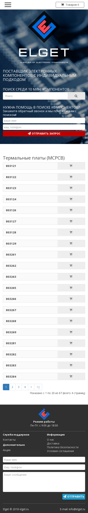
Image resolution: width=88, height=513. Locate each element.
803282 (11, 354)
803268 (11, 321)
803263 (11, 276)
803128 (11, 232)
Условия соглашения (60, 451)
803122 (11, 177)
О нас (50, 439)
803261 (11, 254)
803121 (11, 166)
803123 (11, 188)
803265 (11, 288)
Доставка (53, 443)
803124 (11, 199)
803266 (11, 299)
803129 (11, 243)
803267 (11, 310)
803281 (11, 343)
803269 (11, 332)
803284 (11, 376)
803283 (11, 365)
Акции (6, 450)
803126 (11, 210)
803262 (11, 265)
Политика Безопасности (62, 447)
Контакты (9, 439)
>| (38, 387)
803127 (11, 221)
